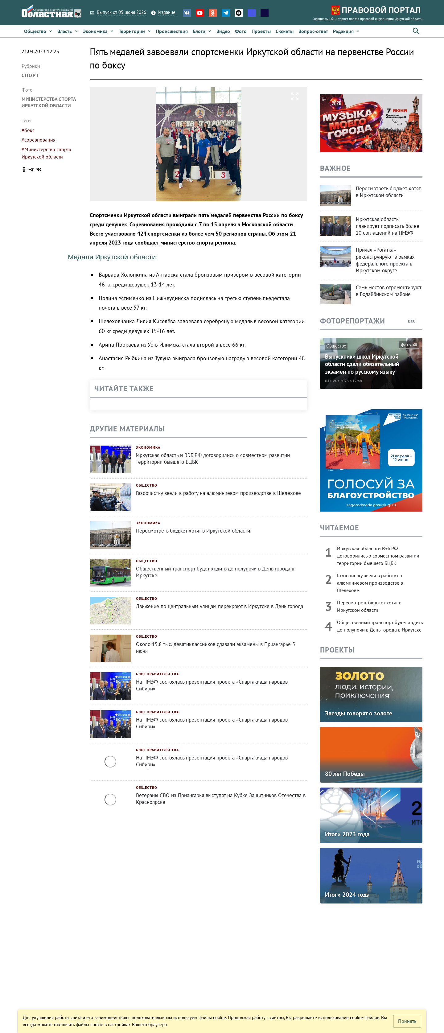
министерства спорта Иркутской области (49, 102)
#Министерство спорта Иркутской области (46, 153)
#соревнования (39, 140)
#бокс (28, 130)
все (415, 320)
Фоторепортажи (352, 321)
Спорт (31, 75)
